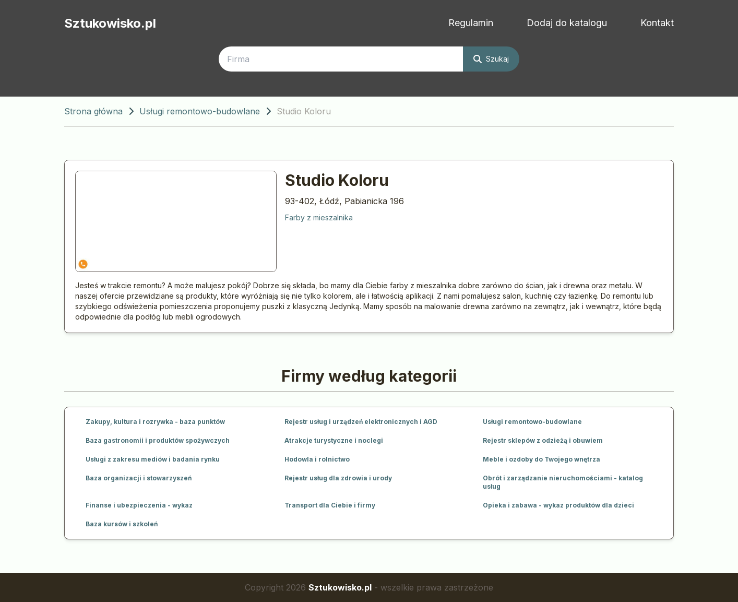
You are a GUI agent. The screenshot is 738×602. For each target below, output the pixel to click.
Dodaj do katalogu (567, 22)
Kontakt (657, 22)
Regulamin (470, 22)
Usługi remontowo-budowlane (199, 111)
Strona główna (93, 111)
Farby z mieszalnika (319, 217)
